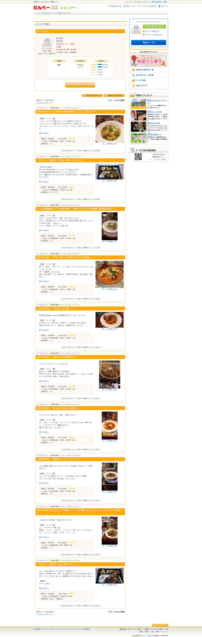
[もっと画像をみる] (109, 144)
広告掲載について (40, 629)
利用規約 (86, 629)
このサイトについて (56, 629)
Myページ (164, 6)
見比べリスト (131, 6)
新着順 (110, 100)
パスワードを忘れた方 (153, 35)
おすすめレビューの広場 (51, 13)
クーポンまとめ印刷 (148, 6)
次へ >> (50, 103)
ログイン (146, 2)
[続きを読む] (44, 133)
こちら (152, 629)
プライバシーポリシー (73, 629)
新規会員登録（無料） (160, 2)
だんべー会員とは (152, 31)
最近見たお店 (116, 6)
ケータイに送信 (159, 159)
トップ (37, 13)
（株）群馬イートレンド (159, 632)
